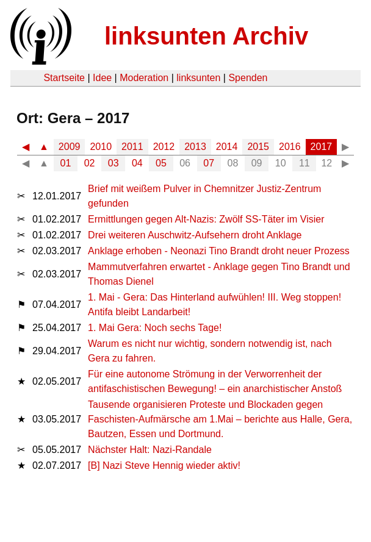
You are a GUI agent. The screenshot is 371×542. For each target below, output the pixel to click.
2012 (164, 146)
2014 (227, 146)
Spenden (247, 78)
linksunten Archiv (206, 36)
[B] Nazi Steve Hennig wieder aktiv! (164, 465)
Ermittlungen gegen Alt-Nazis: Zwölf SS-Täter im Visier (206, 219)
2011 (132, 146)
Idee (102, 78)
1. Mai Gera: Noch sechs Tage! (155, 328)
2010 (101, 146)
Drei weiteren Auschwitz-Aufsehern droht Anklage (194, 235)
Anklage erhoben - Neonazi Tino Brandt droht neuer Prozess (219, 251)
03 (113, 163)
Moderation (144, 78)
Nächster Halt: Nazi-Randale (150, 449)
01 (65, 163)
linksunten (198, 78)
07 (208, 163)
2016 (290, 146)
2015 (258, 146)
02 (89, 163)
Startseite (64, 78)
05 (161, 163)
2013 (195, 146)
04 (137, 163)
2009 (70, 146)
